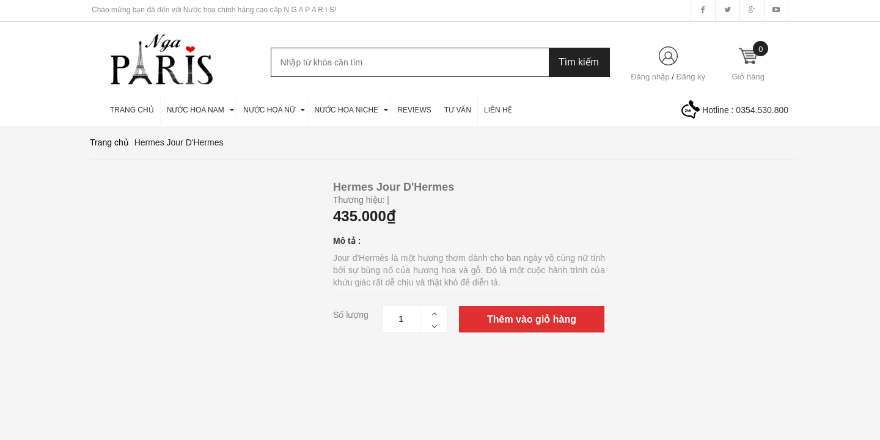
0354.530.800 (762, 110)
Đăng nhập (650, 76)
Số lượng (351, 315)
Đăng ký (690, 76)
